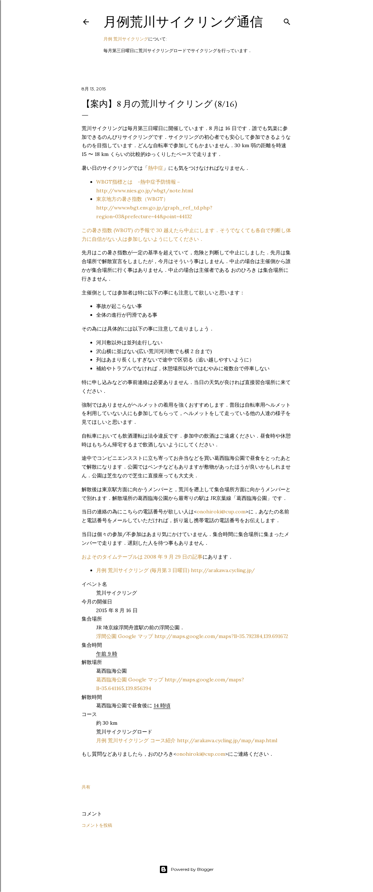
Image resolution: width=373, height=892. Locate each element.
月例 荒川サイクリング (125, 39)
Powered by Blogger (186, 869)
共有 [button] (86, 787)
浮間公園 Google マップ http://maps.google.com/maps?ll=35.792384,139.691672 (192, 636)
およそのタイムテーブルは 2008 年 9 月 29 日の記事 (142, 556)
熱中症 (155, 168)
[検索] (287, 20)
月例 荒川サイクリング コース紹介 (186, 740)
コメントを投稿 (97, 825)
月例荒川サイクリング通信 (183, 21)
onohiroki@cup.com (221, 511)
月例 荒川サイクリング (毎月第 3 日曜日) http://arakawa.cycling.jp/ (175, 570)
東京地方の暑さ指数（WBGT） (154, 208)
